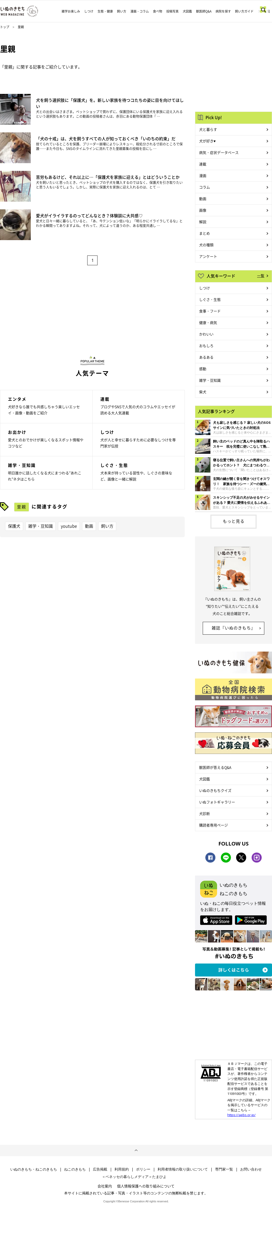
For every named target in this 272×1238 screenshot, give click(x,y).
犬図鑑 (187, 11)
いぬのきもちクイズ (215, 790)
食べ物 (157, 11)
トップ (4, 27)
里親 (21, 507)
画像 (202, 210)
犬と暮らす (208, 129)
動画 (89, 526)
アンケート (208, 256)
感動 (202, 368)
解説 (202, 221)
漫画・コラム (139, 11)
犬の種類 (206, 244)
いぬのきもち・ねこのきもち (33, 1169)
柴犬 (202, 391)
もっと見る (234, 521)
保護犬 (14, 526)
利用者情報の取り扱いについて (183, 1169)
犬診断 (204, 813)
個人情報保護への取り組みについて (145, 1186)
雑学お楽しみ (71, 11)
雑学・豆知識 (40, 526)
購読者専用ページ (213, 825)
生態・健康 (105, 11)
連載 (202, 163)
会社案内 (105, 1186)
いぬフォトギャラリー (217, 801)
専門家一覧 (224, 1169)
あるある (206, 357)
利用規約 (121, 1169)
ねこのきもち (75, 1169)
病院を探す (223, 11)
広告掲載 (100, 1169)
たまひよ (159, 1176)
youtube (69, 526)
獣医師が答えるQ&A (215, 767)
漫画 (202, 175)
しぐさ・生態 (210, 299)
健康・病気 (208, 322)
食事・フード (210, 310)
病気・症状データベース (219, 152)
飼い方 (121, 11)
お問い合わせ (251, 1169)
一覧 (260, 275)
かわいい (206, 334)
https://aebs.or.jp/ (241, 1115)
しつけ (88, 11)
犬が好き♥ (207, 140)
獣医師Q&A (203, 11)
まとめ (204, 233)
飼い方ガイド (244, 11)
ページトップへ (136, 1150)
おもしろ (206, 345)
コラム (204, 187)
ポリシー (143, 1169)
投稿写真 (172, 11)
